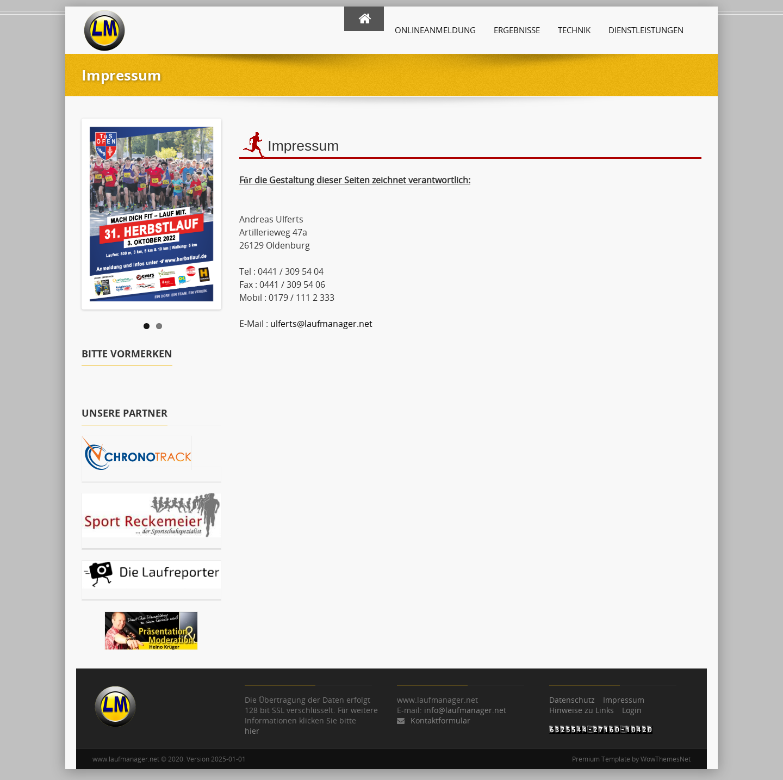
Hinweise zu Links (581, 710)
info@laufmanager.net (465, 710)
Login (632, 710)
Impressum (623, 700)
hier (252, 731)
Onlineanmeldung (435, 29)
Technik (574, 29)
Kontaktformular (440, 720)
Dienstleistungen (645, 29)
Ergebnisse (517, 29)
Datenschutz (572, 700)
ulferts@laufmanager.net (321, 324)
